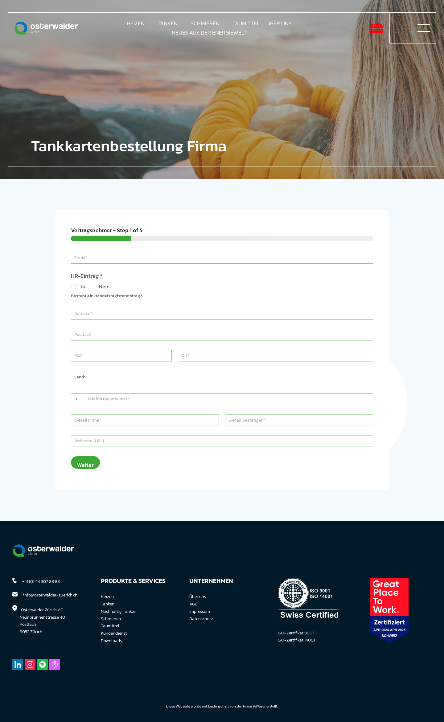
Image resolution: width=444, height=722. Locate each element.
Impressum (199, 611)
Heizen (136, 24)
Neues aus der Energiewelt (209, 34)
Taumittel (246, 24)
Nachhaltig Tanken (118, 611)
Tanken (168, 24)
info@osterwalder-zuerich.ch (50, 595)
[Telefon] (222, 399)
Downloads (111, 640)
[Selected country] (75, 399)
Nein (104, 286)
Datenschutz (201, 619)
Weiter (85, 465)
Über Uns (279, 24)
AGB (193, 604)
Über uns (197, 596)
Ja (82, 286)
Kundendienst (114, 633)
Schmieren (205, 24)
